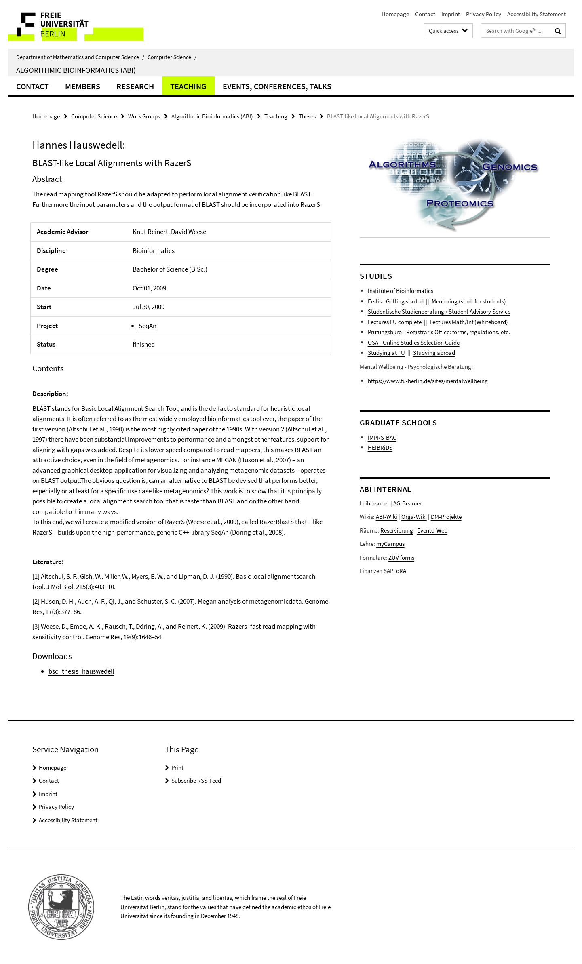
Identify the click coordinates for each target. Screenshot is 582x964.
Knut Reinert (150, 231)
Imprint (450, 14)
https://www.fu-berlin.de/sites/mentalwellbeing (428, 381)
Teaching (188, 86)
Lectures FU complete (395, 322)
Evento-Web (432, 530)
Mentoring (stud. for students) (469, 301)
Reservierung (396, 530)
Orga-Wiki (414, 516)
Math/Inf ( (464, 322)
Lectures (440, 322)
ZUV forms (401, 557)
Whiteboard (491, 322)
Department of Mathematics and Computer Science (80, 57)
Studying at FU (386, 352)
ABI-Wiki (386, 516)
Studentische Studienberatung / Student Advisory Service (439, 311)
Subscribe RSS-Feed (196, 780)
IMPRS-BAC (382, 437)
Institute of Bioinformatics (400, 291)
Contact (425, 14)
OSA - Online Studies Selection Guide (414, 342)
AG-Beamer (407, 503)
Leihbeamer (374, 503)
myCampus (390, 543)
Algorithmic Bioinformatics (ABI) (76, 70)
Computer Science (172, 57)
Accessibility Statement (536, 14)
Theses (307, 116)
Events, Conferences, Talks (277, 86)
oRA (401, 571)
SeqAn (147, 325)
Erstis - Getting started (396, 301)
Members (82, 86)
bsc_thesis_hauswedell (81, 671)
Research (135, 86)
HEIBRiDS (380, 447)
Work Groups (144, 116)
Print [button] (177, 767)
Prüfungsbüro (385, 332)
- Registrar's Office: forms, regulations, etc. (456, 332)
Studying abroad (434, 352)
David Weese (188, 231)
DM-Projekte (446, 516)
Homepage (395, 14)
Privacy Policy (483, 14)
